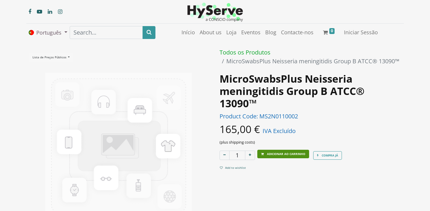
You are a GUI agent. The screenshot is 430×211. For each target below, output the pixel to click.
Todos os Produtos (245, 52)
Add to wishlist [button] (233, 168)
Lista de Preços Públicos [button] (49, 57)
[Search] (149, 32)
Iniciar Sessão (361, 32)
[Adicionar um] (250, 155)
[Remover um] (224, 155)
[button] (283, 154)
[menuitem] (188, 32)
